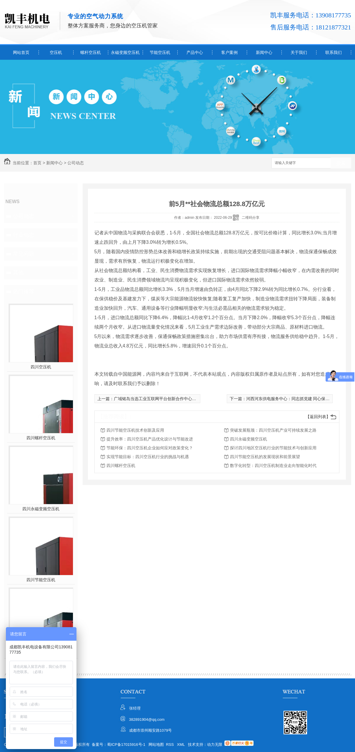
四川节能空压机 (40, 579)
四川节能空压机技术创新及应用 (135, 430)
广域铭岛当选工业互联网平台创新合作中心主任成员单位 (165, 398)
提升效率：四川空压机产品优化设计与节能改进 (149, 439)
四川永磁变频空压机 (40, 508)
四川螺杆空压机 (40, 437)
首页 (37, 162)
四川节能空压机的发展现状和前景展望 (265, 456)
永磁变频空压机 (125, 52)
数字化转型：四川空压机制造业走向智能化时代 (273, 465)
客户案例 (229, 52)
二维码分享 (250, 218)
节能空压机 (160, 52)
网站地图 (156, 744)
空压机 (56, 52)
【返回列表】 (318, 416)
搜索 (341, 163)
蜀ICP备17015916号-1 (126, 744)
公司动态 (75, 162)
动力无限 (214, 744)
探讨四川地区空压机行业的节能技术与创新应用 (273, 447)
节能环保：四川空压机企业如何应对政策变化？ (149, 447)
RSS (170, 744)
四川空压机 (41, 367)
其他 (18, 273)
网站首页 (21, 52)
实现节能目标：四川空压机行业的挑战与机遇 (147, 456)
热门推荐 (23, 291)
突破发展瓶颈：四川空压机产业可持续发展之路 (273, 430)
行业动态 (23, 235)
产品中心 (194, 52)
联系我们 (333, 52)
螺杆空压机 (90, 52)
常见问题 (23, 254)
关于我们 (299, 52)
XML (181, 744)
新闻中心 (264, 52)
